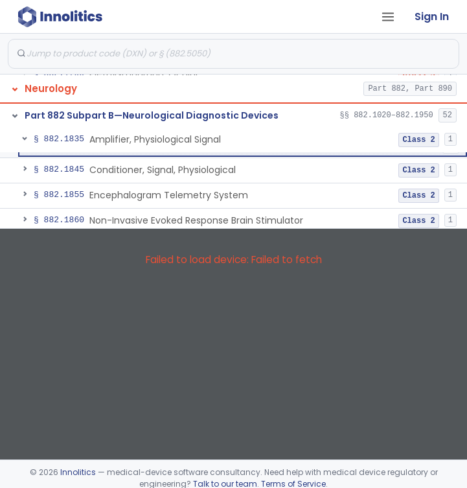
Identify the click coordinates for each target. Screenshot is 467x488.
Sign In (432, 16)
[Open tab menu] (388, 17)
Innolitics (78, 472)
